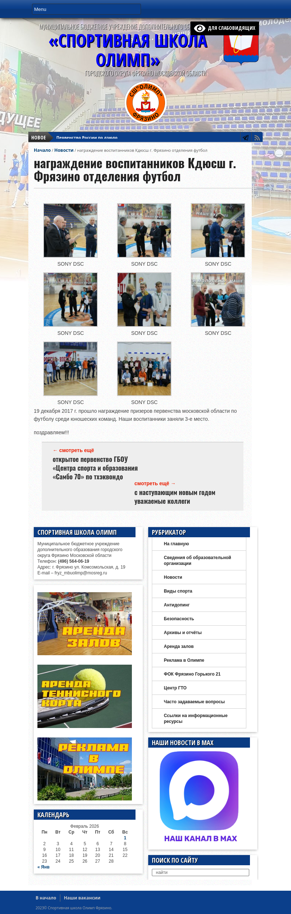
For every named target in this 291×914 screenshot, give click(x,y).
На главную (176, 543)
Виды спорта (178, 591)
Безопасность (179, 618)
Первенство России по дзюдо (86, 133)
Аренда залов (179, 646)
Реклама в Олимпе (184, 660)
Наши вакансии (82, 898)
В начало (46, 898)
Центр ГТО (175, 688)
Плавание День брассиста (83, 139)
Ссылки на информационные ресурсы (195, 718)
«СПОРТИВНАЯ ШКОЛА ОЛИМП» (127, 49)
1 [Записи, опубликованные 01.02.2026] (125, 837)
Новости (63, 150)
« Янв (43, 867)
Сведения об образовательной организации (197, 560)
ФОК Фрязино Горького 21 (192, 674)
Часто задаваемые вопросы (194, 701)
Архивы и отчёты (183, 632)
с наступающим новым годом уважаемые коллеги (174, 496)
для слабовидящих (225, 27)
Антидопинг (177, 605)
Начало (42, 150)
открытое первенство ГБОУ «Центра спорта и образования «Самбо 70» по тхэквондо (95, 468)
